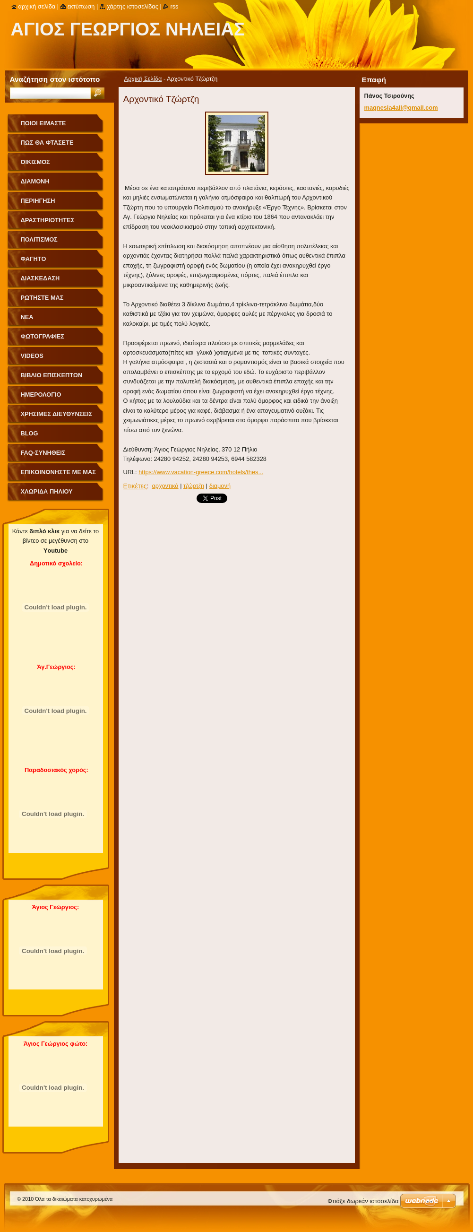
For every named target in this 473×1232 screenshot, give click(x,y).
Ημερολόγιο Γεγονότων (41, 398)
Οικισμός (35, 161)
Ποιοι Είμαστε (43, 123)
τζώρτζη (193, 485)
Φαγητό (33, 258)
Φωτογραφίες (43, 336)
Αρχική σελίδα (37, 6)
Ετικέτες (135, 486)
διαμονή (220, 485)
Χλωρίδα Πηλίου (47, 491)
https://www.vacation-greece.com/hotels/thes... (200, 472)
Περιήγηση (38, 200)
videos (32, 355)
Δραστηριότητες (48, 220)
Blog (29, 433)
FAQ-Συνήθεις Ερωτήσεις (43, 456)
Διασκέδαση (40, 278)
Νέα (27, 317)
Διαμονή (35, 181)
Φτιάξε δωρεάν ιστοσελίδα (362, 1201)
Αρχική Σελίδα (143, 78)
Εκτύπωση (81, 6)
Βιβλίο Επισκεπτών (52, 375)
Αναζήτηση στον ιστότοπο (55, 79)
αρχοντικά (165, 485)
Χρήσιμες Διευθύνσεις (57, 413)
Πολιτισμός (39, 239)
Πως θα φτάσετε (47, 142)
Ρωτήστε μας (42, 297)
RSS (174, 6)
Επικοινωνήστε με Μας (58, 472)
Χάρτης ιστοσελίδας (132, 6)
